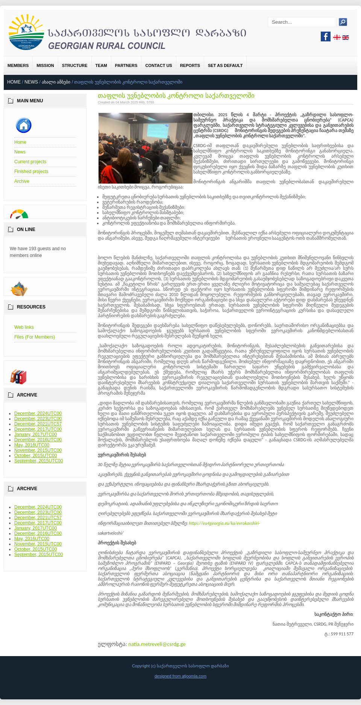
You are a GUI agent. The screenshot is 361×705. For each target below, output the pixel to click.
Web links (24, 327)
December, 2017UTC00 (38, 429)
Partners (126, 65)
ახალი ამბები (56, 82)
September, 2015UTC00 (38, 460)
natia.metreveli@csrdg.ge (156, 644)
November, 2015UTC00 (38, 450)
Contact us (158, 65)
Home (14, 82)
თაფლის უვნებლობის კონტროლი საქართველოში (176, 95)
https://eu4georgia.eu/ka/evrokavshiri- (224, 523)
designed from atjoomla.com (180, 676)
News (31, 82)
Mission (45, 65)
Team (101, 65)
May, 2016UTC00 (31, 445)
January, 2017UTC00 (35, 434)
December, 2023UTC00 (38, 418)
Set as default (225, 65)
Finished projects (31, 171)
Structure (75, 65)
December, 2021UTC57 (38, 424)
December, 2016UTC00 (38, 439)
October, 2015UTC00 (35, 455)
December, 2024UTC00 (38, 413)
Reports (190, 65)
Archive (21, 181)
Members (18, 65)
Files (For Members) (34, 337)
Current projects (30, 161)
